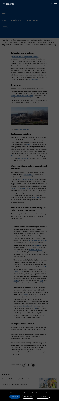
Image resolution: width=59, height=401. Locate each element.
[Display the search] (52, 3)
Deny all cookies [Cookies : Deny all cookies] (28, 396)
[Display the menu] (56, 3)
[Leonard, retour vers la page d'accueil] (8, 3)
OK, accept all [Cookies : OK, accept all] (14, 396)
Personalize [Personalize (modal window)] (43, 396)
